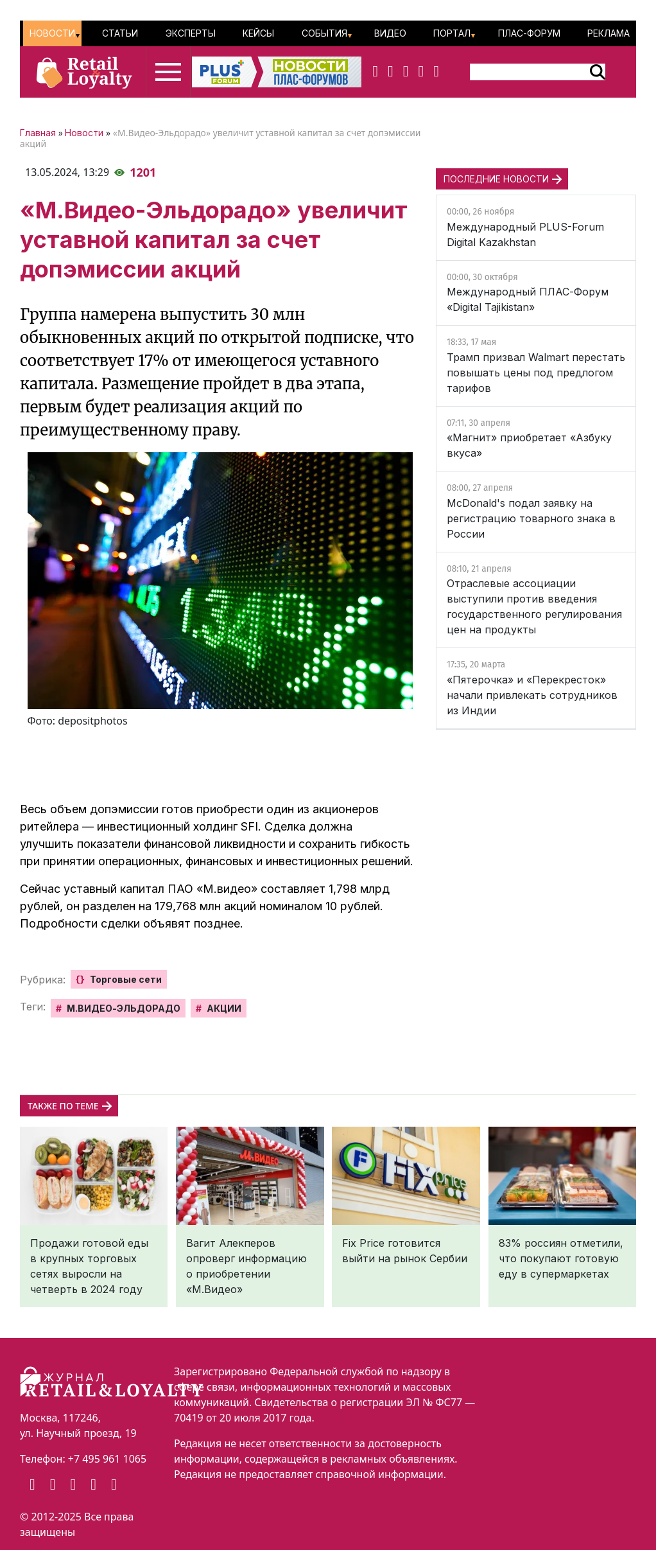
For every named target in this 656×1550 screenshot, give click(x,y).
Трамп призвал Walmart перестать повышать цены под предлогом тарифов (536, 372)
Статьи (120, 33)
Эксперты (191, 33)
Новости (52, 33)
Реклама (608, 33)
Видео (390, 33)
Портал (451, 33)
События (324, 33)
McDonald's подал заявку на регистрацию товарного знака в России (531, 518)
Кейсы (258, 33)
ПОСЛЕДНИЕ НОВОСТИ (496, 178)
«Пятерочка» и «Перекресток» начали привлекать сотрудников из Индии (532, 695)
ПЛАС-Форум (529, 33)
